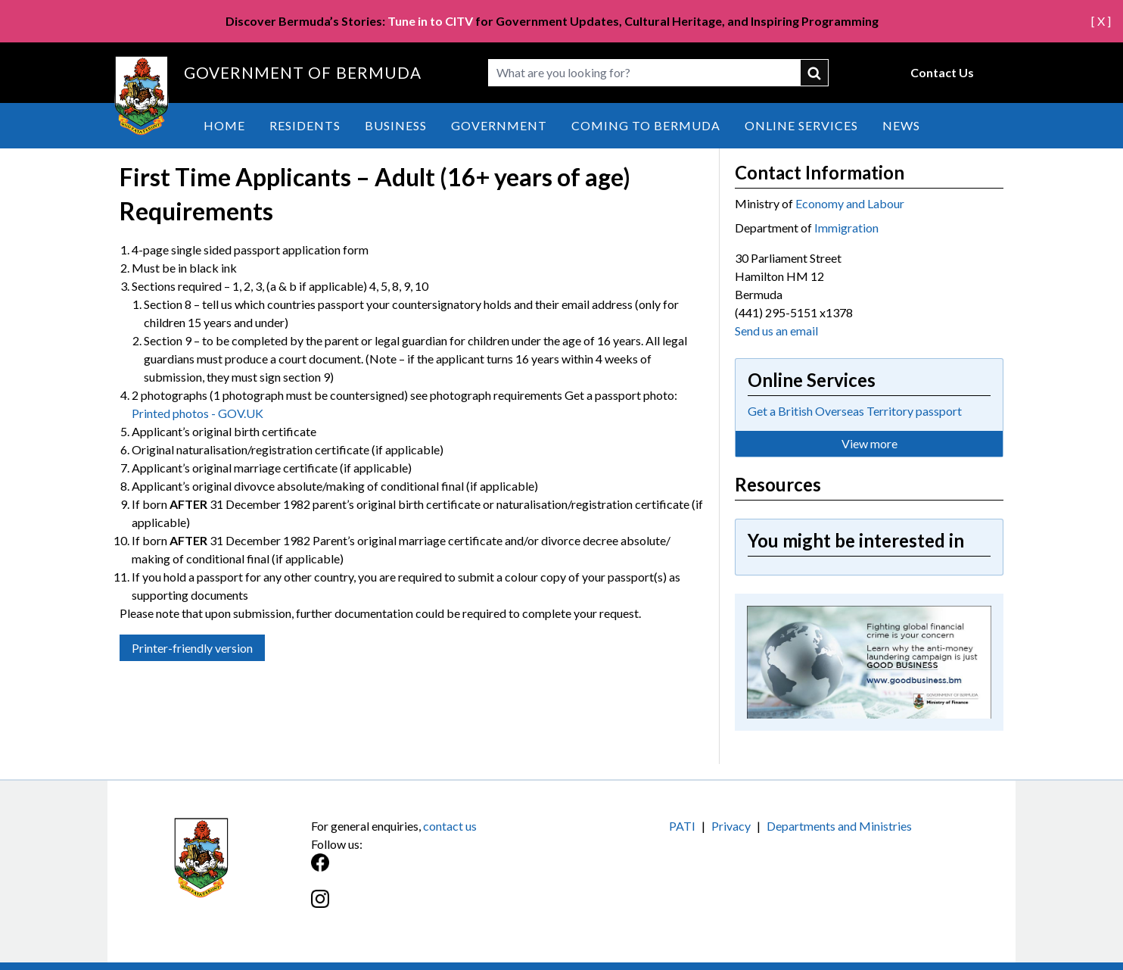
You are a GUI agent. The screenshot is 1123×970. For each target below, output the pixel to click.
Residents (305, 125)
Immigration (846, 227)
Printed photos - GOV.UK (197, 413)
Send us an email (776, 330)
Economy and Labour (849, 203)
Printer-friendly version (192, 648)
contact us (450, 826)
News (901, 125)
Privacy (731, 826)
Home (224, 125)
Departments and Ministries (839, 826)
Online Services (801, 125)
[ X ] (1101, 21)
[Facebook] (436, 870)
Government (499, 125)
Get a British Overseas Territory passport (855, 411)
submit (815, 72)
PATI (682, 826)
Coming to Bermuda (645, 125)
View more (869, 443)
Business (396, 125)
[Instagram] (436, 907)
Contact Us (942, 72)
